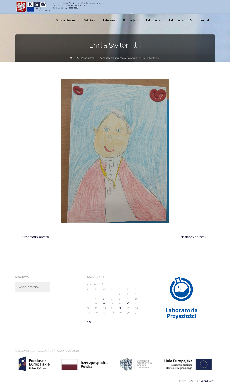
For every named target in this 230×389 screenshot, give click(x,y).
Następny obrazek (194, 237)
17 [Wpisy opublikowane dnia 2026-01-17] (136, 303)
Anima (194, 381)
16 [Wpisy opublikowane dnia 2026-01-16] (128, 303)
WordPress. (208, 381)
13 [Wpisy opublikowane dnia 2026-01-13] (104, 303)
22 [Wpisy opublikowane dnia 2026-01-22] (120, 307)
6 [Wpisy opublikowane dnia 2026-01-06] (104, 298)
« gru (90, 321)
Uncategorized (86, 58)
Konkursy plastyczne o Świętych (118, 58)
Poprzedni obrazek (36, 237)
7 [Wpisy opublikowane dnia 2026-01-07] (111, 298)
